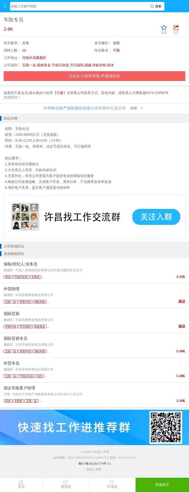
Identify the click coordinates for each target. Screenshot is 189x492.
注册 (59, 93)
